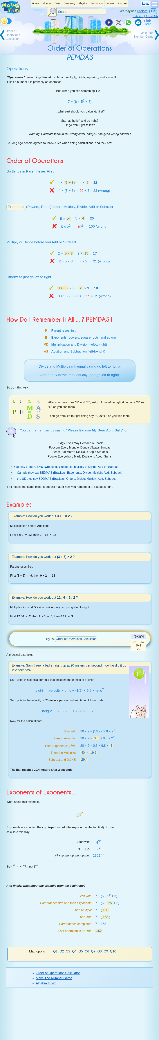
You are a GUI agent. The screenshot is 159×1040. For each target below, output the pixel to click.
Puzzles (122, 3)
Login (145, 3)
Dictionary (97, 3)
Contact (85, 1032)
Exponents (16, 207)
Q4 (74, 951)
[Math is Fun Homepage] (10, 12)
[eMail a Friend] (137, 22)
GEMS (38, 466)
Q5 (80, 951)
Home (35, 3)
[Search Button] (52, 12)
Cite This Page (103, 1032)
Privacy (121, 1032)
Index (61, 1032)
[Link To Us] (147, 22)
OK (153, 11)
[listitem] (35, 3)
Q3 (68, 951)
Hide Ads (138, 16)
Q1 (55, 951)
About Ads (151, 16)
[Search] (81, 12)
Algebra (46, 3)
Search (50, 1032)
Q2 (61, 951)
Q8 (99, 951)
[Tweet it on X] (118, 22)
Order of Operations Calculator (76, 638)
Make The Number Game (54, 978)
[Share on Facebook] (108, 22)
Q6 (87, 951)
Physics (83, 3)
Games (110, 3)
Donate (37, 1032)
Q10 (113, 951)
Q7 (93, 951)
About (72, 1032)
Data (57, 3)
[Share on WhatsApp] (128, 22)
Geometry (69, 3)
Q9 (106, 951)
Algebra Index (46, 983)
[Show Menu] (154, 6)
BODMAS (45, 478)
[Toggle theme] (1, 20)
